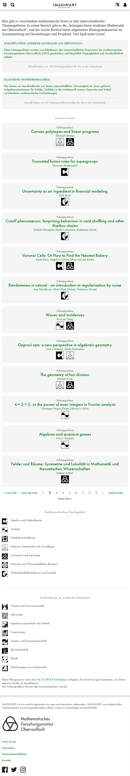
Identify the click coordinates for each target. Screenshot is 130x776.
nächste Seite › (116, 493)
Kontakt (6, 760)
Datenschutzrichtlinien (14, 754)
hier (36, 686)
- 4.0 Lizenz (54, 679)
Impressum (8, 748)
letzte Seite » (65, 498)
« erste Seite (10, 493)
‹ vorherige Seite (28, 493)
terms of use (9, 741)
